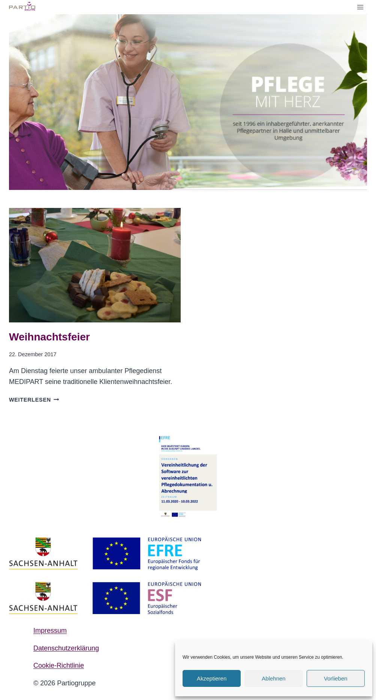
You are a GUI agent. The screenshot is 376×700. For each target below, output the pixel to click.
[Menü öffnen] (360, 7)
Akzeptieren (211, 678)
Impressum (50, 630)
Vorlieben (336, 678)
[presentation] (95, 265)
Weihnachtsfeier (49, 337)
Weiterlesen (34, 400)
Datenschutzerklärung (66, 648)
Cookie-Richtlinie (58, 665)
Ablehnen (273, 678)
